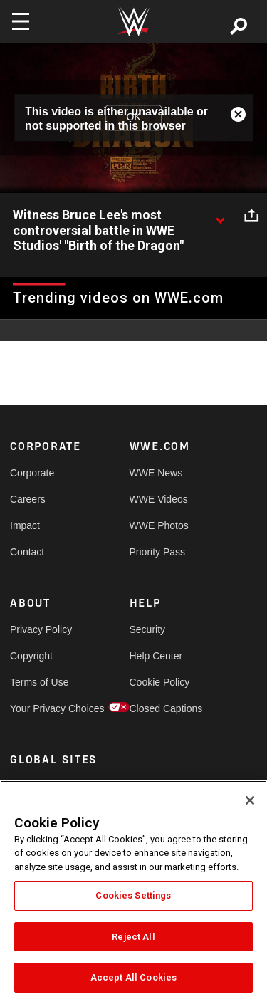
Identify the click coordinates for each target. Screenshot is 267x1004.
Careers (28, 499)
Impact (25, 525)
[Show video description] (220, 215)
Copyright (31, 656)
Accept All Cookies (133, 977)
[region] (133, 892)
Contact (27, 552)
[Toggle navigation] (20, 21)
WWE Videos (159, 499)
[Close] (250, 800)
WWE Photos (159, 525)
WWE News (156, 473)
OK (133, 117)
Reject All (133, 936)
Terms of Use (39, 682)
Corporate (32, 473)
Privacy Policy (40, 629)
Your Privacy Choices (40, 708)
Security (148, 629)
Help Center (156, 656)
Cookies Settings (133, 895)
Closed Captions (159, 708)
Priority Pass (158, 552)
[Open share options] (251, 215)
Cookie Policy (159, 682)
